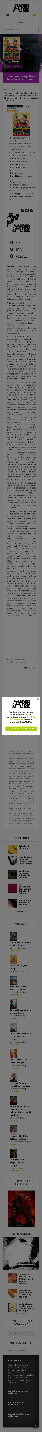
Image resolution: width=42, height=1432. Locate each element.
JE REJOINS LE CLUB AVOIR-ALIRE (21, 729)
